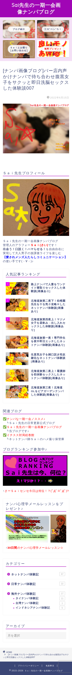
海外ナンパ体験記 (38, 593)
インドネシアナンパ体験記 (40, 608)
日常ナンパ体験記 (38, 584)
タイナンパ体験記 (40, 598)
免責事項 (50, 666)
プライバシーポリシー (28, 666)
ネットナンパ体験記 (38, 574)
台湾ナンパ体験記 (40, 603)
